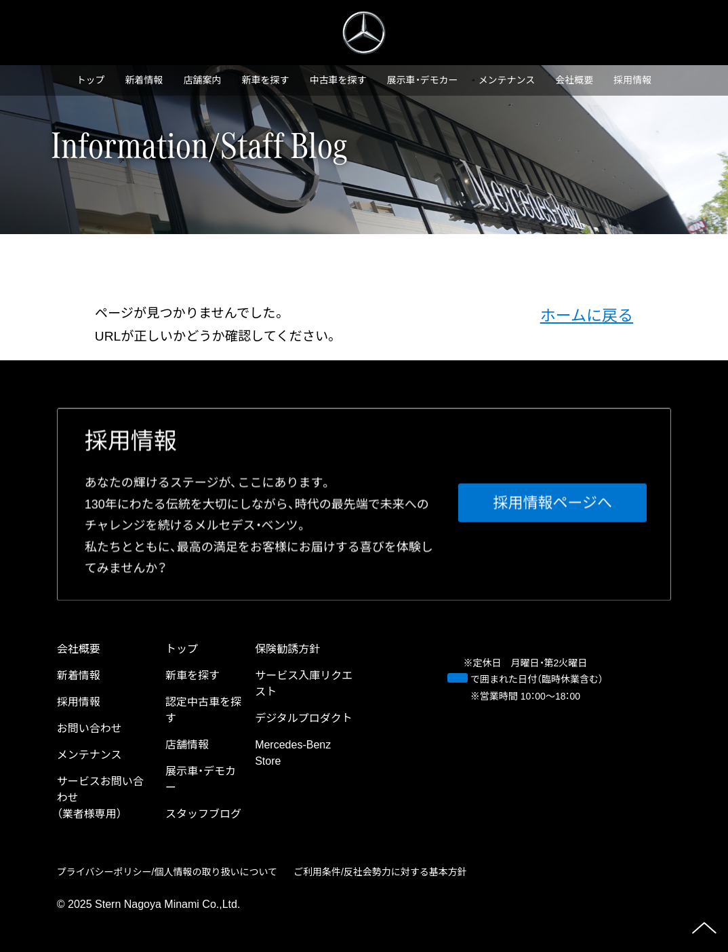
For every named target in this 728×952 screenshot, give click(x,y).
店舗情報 (187, 744)
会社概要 (574, 80)
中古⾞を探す (338, 80)
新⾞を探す (265, 80)
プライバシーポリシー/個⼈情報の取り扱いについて (167, 872)
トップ (91, 80)
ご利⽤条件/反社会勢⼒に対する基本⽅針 (380, 872)
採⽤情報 (632, 80)
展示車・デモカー (422, 80)
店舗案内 (203, 80)
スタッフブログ (203, 814)
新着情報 (144, 80)
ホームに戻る (587, 315)
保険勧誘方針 (287, 649)
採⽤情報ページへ (553, 503)
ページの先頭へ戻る (704, 928)
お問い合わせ (89, 728)
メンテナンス (507, 80)
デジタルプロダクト (303, 718)
